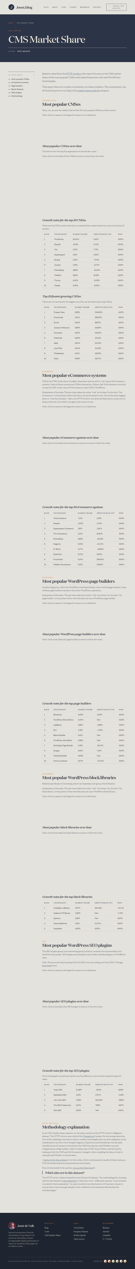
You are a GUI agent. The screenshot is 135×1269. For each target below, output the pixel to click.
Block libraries (15, 89)
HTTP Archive (73, 73)
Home (10, 23)
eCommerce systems (18, 82)
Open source (79, 1238)
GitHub (106, 1231)
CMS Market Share (52, 1235)
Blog (46, 7)
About (55, 7)
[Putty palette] (109, 1261)
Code (63, 7)
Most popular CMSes (18, 79)
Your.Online (79, 1227)
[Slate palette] (105, 1261)
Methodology (15, 96)
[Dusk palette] (117, 1261)
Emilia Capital (80, 1235)
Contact (97, 7)
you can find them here (83, 1167)
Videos (73, 7)
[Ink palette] (121, 1261)
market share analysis (88, 90)
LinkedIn (106, 1235)
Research (84, 7)
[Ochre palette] (125, 1261)
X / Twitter (107, 1238)
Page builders (15, 86)
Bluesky (106, 1227)
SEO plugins (15, 92)
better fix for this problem (55, 1159)
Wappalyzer (88, 1136)
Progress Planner (81, 1231)
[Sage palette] (113, 1261)
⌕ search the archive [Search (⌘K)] (116, 7)
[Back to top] (34, 75)
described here (70, 1180)
